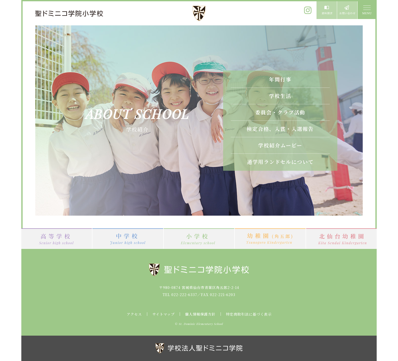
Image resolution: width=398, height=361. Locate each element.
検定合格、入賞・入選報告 (280, 128)
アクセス (134, 314)
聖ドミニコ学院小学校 (69, 13)
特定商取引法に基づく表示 (249, 314)
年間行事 (280, 79)
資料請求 (327, 10)
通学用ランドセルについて (280, 161)
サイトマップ (163, 314)
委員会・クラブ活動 (280, 112)
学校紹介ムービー (280, 145)
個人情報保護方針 (200, 314)
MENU (366, 10)
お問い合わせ (347, 10)
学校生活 (280, 95)
